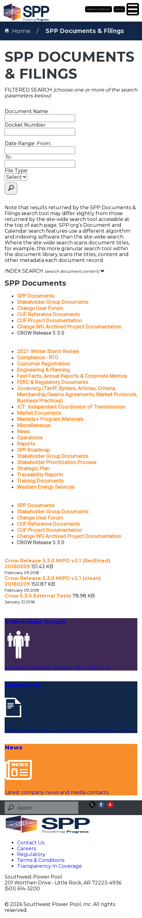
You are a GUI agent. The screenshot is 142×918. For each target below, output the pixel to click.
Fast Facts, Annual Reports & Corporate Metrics (72, 376)
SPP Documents (35, 296)
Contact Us (30, 843)
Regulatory (31, 854)
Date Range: (28, 143)
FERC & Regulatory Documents (52, 382)
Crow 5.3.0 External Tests (38, 596)
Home (17, 31)
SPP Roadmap (33, 450)
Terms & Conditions (40, 860)
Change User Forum (40, 308)
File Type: (16, 170)
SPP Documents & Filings (84, 31)
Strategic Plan (33, 468)
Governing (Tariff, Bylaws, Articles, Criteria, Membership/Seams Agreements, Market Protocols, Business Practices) (77, 394)
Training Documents (40, 481)
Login (119, 9)
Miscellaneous (33, 425)
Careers (26, 848)
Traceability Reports (40, 474)
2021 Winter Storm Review (48, 351)
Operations (30, 438)
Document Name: (27, 111)
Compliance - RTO (37, 357)
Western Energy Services (46, 487)
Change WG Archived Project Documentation (69, 327)
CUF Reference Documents (48, 314)
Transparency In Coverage (49, 866)
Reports (26, 444)
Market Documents (39, 413)
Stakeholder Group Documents (52, 302)
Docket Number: (25, 125)
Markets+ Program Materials (50, 419)
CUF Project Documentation (49, 320)
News (23, 431)
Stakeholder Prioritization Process (57, 462)
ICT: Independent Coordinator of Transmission (71, 407)
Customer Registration (43, 364)
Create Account (98, 9)
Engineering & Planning (43, 370)
